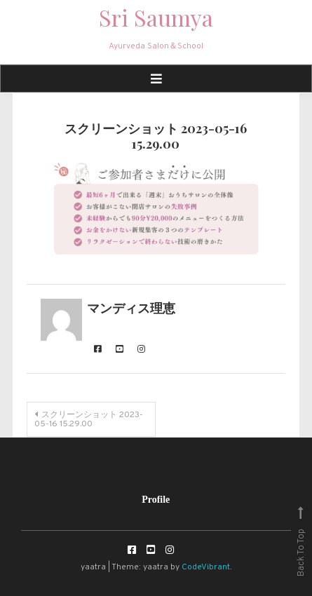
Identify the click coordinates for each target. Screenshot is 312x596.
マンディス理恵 (131, 310)
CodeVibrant (206, 567)
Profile (156, 499)
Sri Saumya (156, 17)
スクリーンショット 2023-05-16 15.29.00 (88, 419)
